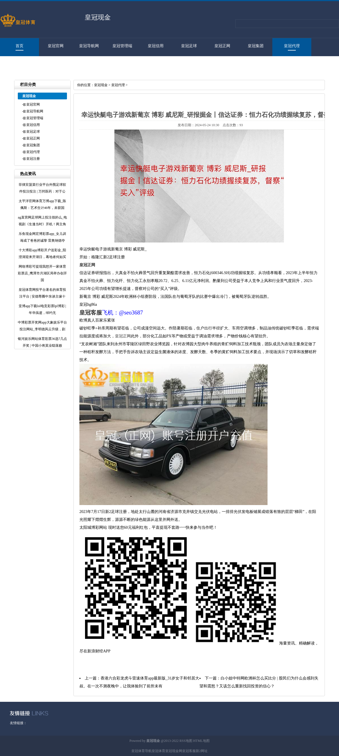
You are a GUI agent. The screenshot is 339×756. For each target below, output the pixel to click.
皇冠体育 (158, 751)
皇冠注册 (17, 64)
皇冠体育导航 (141, 751)
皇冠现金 (101, 85)
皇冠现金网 (173, 751)
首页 (19, 46)
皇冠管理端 (122, 46)
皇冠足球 (189, 46)
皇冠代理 (292, 46)
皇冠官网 (56, 46)
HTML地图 (201, 741)
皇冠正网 (222, 46)
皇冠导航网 (89, 46)
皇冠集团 (256, 46)
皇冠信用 (156, 46)
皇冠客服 (189, 751)
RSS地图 (185, 741)
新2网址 (202, 751)
